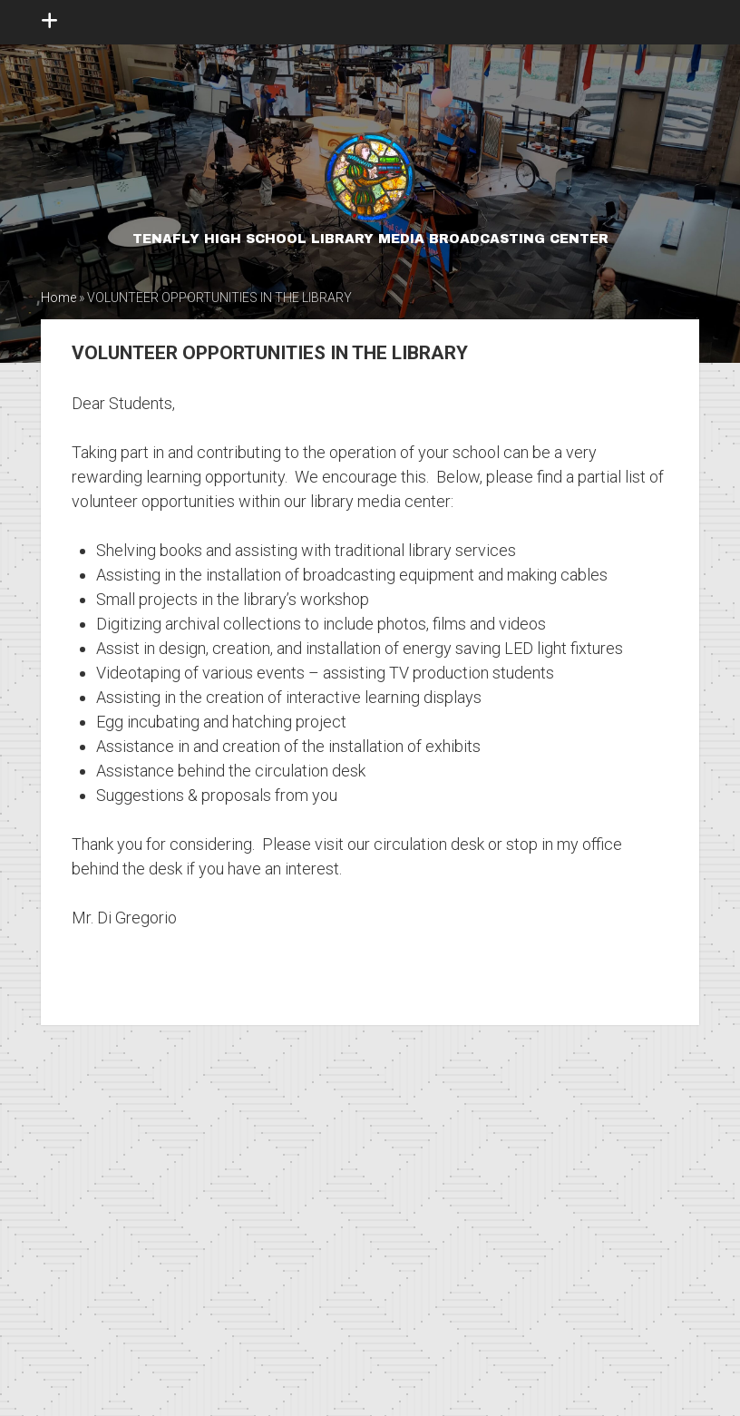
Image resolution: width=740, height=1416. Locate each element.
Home (58, 297)
